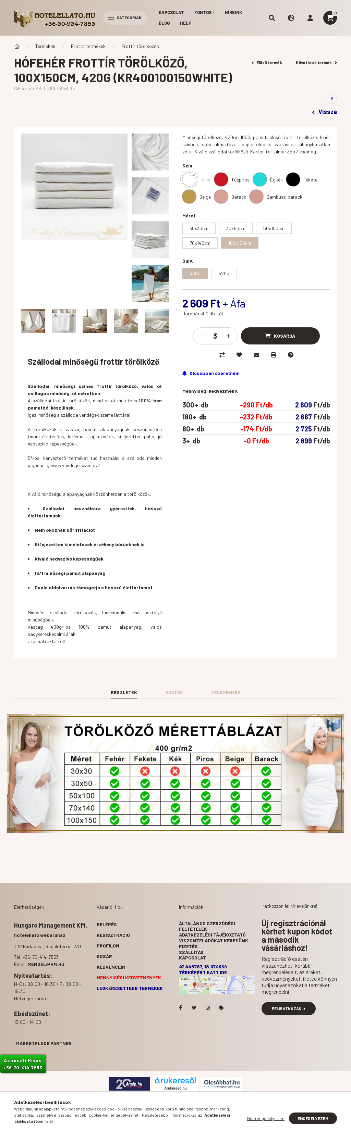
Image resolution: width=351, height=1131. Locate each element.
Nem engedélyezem (266, 1118)
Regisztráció (113, 935)
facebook (180, 1008)
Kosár (104, 956)
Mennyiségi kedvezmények (129, 977)
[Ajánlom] (256, 355)
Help (185, 23)
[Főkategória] (17, 46)
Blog (164, 23)
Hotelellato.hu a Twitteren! (194, 1008)
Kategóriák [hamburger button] (125, 17)
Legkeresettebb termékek (130, 988)
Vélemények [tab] (226, 692)
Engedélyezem (313, 1118)
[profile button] (310, 18)
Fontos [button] (202, 12)
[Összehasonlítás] (222, 355)
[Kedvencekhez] (239, 355)
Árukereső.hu (175, 1088)
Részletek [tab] (124, 692)
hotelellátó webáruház (39, 935)
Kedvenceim (111, 967)
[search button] (272, 18)
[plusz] (228, 336)
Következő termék (316, 62)
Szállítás (191, 952)
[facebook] (332, 98)
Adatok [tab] (174, 692)
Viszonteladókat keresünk (213, 940)
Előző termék (267, 62)
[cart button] (330, 18)
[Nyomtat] (273, 355)
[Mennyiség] (215, 336)
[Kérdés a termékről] (291, 355)
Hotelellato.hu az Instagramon (208, 1008)
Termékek (45, 46)
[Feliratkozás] (211, 373)
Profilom (108, 945)
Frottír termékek (88, 46)
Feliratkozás (289, 1008)
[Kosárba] (280, 335)
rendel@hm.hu (46, 964)
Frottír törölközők (140, 46)
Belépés (107, 924)
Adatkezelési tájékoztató (212, 935)
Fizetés (188, 946)
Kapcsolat (171, 12)
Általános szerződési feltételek (207, 926)
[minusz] (202, 336)
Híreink (233, 12)
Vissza (324, 111)
